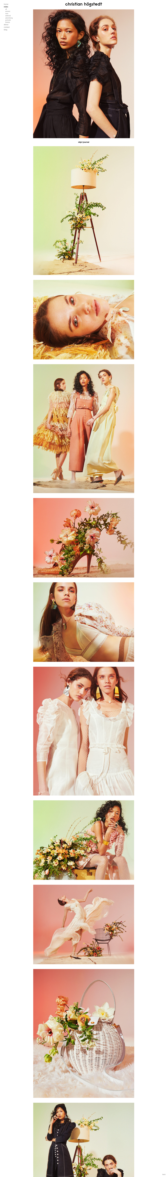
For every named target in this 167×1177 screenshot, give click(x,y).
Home (6, 4)
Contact (7, 27)
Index (6, 7)
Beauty (7, 22)
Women (7, 11)
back (164, 1174)
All (6, 9)
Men (6, 13)
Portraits (8, 20)
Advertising (9, 18)
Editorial (8, 16)
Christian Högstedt (83, 4)
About (6, 25)
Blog (5, 30)
